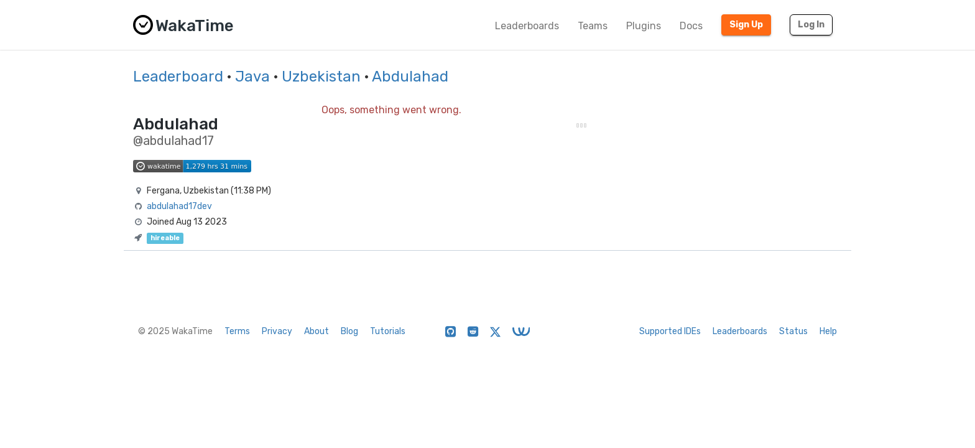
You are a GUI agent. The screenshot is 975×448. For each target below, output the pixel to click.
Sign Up (746, 24)
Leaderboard (178, 76)
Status (793, 331)
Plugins (643, 26)
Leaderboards (527, 26)
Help (828, 331)
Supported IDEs (670, 331)
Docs (691, 26)
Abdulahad (410, 76)
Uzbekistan (321, 76)
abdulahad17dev (179, 206)
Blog (349, 331)
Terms (237, 331)
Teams (593, 26)
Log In (811, 24)
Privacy (277, 331)
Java (252, 76)
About (316, 331)
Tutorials (387, 331)
